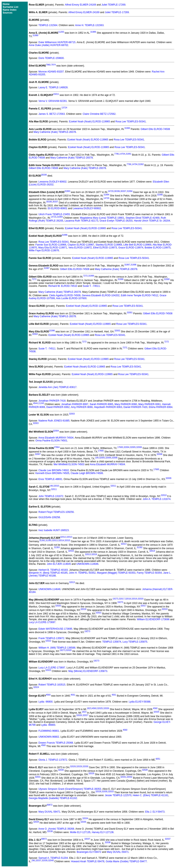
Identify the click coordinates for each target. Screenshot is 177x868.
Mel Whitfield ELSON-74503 (69, 464)
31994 (129, 191)
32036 (50, 831)
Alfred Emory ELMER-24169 (80, 4)
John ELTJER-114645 (59, 564)
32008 (159, 454)
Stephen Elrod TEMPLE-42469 (143, 217)
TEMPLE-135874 (111, 641)
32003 (72, 414)
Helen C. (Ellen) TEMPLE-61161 (150, 795)
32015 (67, 540)
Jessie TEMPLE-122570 (118, 795)
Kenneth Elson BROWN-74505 (52, 473)
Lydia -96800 (45, 701)
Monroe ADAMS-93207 (51, 71)
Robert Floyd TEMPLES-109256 (56, 512)
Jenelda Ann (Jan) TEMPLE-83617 (57, 387)
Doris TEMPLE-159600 (51, 58)
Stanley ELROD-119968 (108, 244)
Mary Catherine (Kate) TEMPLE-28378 (54, 132)
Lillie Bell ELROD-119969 (137, 244)
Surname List (10, 7)
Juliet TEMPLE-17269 (113, 4)
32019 (134, 599)
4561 (73, 695)
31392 (42, 540)
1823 (89, 708)
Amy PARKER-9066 (82, 407)
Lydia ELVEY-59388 (140, 701)
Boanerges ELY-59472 (89, 852)
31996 (65, 235)
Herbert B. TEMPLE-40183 (53, 569)
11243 (41, 403)
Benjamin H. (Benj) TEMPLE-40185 (48, 572)
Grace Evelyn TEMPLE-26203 (116, 220)
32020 (141, 599)
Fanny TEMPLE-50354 (149, 572)
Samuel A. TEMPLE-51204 (53, 858)
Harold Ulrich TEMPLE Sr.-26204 (152, 220)
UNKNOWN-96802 (48, 736)
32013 (69, 537)
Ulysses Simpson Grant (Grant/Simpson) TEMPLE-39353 (69, 789)
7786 (116, 154)
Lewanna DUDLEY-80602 (52, 181)
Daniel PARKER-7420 (135, 407)
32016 (94, 554)
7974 (53, 65)
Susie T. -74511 (91, 286)
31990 (127, 128)
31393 (48, 540)
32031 (38, 777)
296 (33, 860)
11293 (61, 32)
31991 (128, 154)
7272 (85, 276)
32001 (130, 312)
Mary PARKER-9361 (149, 404)
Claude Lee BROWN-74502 (53, 470)
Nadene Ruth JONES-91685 (53, 420)
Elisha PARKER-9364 (160, 407)
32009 (168, 478)
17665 (120, 447)
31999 (91, 276)
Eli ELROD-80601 (57, 208)
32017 (122, 599)
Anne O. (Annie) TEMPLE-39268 (56, 828)
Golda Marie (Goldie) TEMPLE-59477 (126, 861)
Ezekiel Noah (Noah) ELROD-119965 (89, 121)
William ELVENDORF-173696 (153, 619)
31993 (67, 191)
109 (97, 458)
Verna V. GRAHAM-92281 (52, 101)
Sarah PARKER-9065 (101, 404)
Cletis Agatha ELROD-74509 (64, 295)
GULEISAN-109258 (49, 517)
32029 (79, 766)
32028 (73, 766)
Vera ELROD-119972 (80, 247)
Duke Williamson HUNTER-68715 (56, 42)
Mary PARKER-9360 (126, 404)
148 (51, 486)
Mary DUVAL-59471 (49, 811)
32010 (56, 486)
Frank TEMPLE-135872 (51, 638)
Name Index (9, 9)
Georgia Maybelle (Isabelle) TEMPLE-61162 (53, 798)
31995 (160, 195)
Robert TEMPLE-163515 (51, 684)
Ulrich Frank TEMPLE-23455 (54, 214)
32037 (87, 839)
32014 (61, 540)
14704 (122, 154)
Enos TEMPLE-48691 (50, 479)
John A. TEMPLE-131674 (156, 499)
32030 (85, 766)
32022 (48, 641)
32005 (133, 447)
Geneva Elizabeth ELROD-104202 (101, 295)
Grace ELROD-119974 (130, 247)
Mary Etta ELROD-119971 (52, 247)
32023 (48, 670)
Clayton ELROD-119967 (81, 244)
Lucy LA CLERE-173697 (42, 622)
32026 (106, 708)
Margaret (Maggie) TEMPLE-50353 (116, 572)
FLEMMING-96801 (48, 730)
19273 (115, 599)
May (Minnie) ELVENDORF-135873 (87, 671)
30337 (123, 191)
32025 (100, 708)
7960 (48, 65)
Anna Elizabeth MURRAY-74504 (56, 437)
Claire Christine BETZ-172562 (99, 114)
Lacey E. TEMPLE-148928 (53, 87)
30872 (49, 805)
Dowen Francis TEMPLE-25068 (55, 742)
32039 (44, 860)
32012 (63, 537)
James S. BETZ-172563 (51, 114)
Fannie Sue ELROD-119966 (51, 244)
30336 (44, 175)
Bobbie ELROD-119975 (157, 247)
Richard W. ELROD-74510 (62, 286)
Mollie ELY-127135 (80, 832)
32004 (56, 431)
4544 (35, 403)
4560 (48, 695)
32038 (107, 842)
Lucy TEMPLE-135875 (135, 641)
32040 (51, 860)
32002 (117, 331)
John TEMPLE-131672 (50, 496)
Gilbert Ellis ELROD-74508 (155, 129)
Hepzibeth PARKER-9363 (108, 407)
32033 (111, 791)
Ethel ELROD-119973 (105, 247)
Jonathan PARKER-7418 (52, 400)
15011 (56, 94)
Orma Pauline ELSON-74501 (51, 440)
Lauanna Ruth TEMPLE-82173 (81, 220)
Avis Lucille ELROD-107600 (71, 298)
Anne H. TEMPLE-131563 (89, 25)
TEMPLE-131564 (47, 25)
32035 (83, 822)
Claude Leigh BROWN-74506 (87, 473)
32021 (99, 613)
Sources (7, 12)
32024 (36, 687)
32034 (85, 818)
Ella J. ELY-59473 (154, 811)
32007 (38, 454)
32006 (139, 447)
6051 (158, 759)
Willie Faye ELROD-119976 (44, 250)
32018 (128, 599)
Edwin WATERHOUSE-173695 (55, 628)
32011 (113, 486)
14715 (53, 217)
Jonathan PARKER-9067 (74, 404)
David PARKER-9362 (58, 407)
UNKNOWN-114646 (87, 564)
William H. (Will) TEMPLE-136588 (56, 647)
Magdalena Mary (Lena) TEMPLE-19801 (102, 217)
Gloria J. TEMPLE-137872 (52, 759)
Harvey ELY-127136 (103, 832)
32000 (167, 279)
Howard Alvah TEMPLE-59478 (88, 861)
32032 (129, 777)
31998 (133, 265)
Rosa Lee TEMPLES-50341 (130, 121)
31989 (93, 32)
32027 (85, 715)
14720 (111, 191)
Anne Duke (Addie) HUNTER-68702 (48, 45)
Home (6, 4)
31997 (127, 265)
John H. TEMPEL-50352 (82, 572)
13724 (64, 108)
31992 (141, 164)
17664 (57, 447)
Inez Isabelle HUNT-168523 (53, 530)
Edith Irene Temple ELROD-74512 (139, 295)
